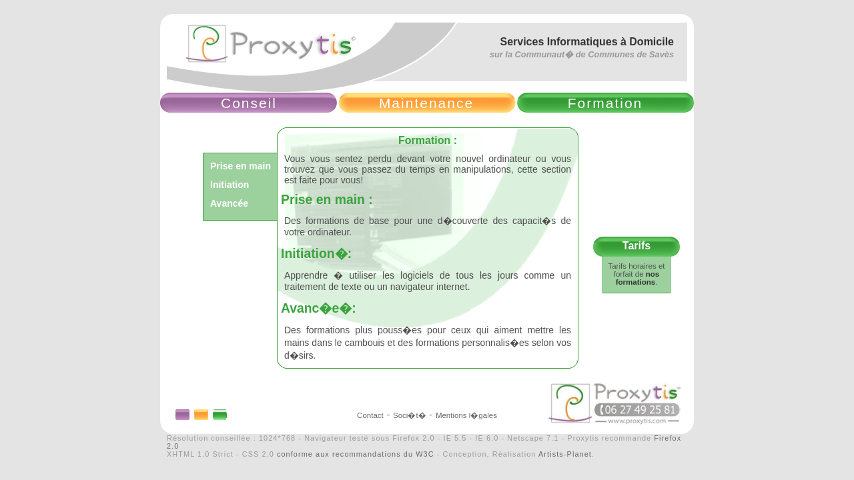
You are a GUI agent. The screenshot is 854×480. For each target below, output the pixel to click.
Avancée (229, 203)
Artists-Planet (565, 454)
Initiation (229, 184)
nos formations (638, 278)
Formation (605, 103)
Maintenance (426, 103)
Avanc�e (310, 308)
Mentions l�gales (466, 415)
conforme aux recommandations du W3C (355, 454)
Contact (370, 415)
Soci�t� (409, 415)
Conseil (249, 103)
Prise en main (240, 166)
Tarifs (636, 245)
